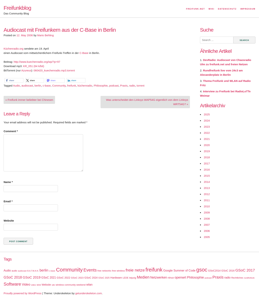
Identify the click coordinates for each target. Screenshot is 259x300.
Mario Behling (45, 35)
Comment (11, 131)
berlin (38, 85)
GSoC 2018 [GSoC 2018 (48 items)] (13, 277)
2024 (207, 120)
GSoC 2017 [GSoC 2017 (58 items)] (245, 270)
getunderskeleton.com (88, 293)
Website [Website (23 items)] (46, 284)
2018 (207, 157)
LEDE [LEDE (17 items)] (126, 278)
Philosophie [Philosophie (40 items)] (195, 277)
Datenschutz (227, 9)
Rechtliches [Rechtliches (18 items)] (237, 277)
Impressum (247, 9)
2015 (207, 175)
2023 (207, 126)
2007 (207, 224)
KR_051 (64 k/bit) (33, 66)
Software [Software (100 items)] (12, 284)
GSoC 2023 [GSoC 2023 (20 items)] (77, 277)
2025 (207, 114)
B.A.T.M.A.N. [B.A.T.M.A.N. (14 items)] (33, 271)
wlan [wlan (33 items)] (89, 284)
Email (8, 201)
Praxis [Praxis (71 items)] (218, 277)
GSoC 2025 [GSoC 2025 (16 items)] (104, 278)
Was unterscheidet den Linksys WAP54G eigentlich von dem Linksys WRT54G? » (147, 102)
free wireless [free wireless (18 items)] (118, 270)
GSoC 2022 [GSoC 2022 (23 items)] (63, 277)
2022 (207, 132)
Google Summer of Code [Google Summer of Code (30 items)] (179, 270)
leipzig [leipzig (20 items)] (132, 277)
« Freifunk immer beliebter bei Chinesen (29, 99)
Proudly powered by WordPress (23, 293)
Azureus (26, 70)
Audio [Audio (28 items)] (7, 270)
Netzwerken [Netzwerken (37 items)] (158, 277)
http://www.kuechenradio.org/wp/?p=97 (37, 61)
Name (8, 182)
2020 (207, 145)
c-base (47, 85)
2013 (207, 187)
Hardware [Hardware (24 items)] (116, 277)
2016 (207, 169)
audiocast (27, 85)
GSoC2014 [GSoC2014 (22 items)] (214, 270)
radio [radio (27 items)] (227, 277)
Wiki (211, 9)
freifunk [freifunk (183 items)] (154, 270)
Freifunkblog (17, 8)
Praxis (124, 85)
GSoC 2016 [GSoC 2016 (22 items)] (228, 270)
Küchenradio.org (13, 48)
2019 (207, 151)
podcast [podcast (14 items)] (208, 278)
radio (132, 85)
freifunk (71, 85)
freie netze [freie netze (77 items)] (135, 270)
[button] (13, 80)
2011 (207, 200)
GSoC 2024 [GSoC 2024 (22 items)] (91, 277)
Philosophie (101, 85)
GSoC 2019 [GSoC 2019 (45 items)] (31, 277)
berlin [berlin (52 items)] (44, 270)
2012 (207, 194)
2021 (207, 138)
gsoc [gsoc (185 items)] (201, 270)
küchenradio (85, 85)
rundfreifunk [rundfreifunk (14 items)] (249, 278)
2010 (207, 206)
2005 (207, 237)
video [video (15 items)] (33, 285)
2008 (207, 218)
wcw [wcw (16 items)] (39, 285)
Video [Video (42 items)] (26, 284)
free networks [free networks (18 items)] (104, 270)
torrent (140, 85)
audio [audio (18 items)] (14, 270)
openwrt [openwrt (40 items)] (180, 277)
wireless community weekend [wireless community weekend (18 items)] (70, 284)
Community (59, 85)
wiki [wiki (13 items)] (53, 285)
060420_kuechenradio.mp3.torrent (54, 70)
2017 (207, 163)
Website (9, 220)
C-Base (83, 52)
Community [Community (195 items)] (69, 270)
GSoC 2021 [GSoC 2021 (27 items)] (48, 277)
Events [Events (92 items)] (90, 270)
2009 (207, 212)
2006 (207, 230)
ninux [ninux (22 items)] (171, 277)
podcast (114, 85)
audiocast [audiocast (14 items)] (22, 271)
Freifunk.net (195, 9)
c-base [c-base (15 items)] (52, 271)
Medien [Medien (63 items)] (143, 277)
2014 (207, 181)
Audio (16, 85)
